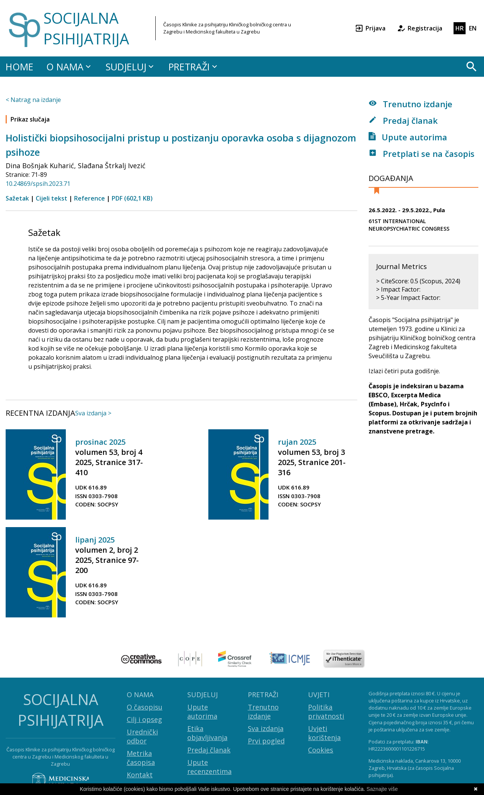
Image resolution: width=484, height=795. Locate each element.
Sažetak (17, 198)
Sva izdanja (266, 728)
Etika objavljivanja (207, 733)
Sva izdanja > (93, 413)
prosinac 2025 (100, 442)
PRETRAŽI (193, 66)
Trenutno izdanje (410, 103)
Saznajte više (382, 789)
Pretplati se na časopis (422, 153)
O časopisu (144, 706)
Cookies (320, 749)
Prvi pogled (266, 740)
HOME (19, 66)
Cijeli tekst (51, 198)
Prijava (370, 28)
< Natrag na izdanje (33, 100)
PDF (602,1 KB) (132, 198)
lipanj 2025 (95, 540)
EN (472, 28)
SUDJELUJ (131, 66)
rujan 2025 (297, 442)
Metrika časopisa (141, 758)
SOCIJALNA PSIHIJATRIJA (86, 28)
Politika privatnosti (326, 711)
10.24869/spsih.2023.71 (38, 183)
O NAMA (69, 66)
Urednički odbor (142, 736)
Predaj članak (403, 120)
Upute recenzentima (209, 767)
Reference (89, 198)
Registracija (419, 28)
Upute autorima (408, 137)
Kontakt (140, 774)
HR (459, 28)
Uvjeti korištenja (324, 733)
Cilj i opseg (144, 719)
